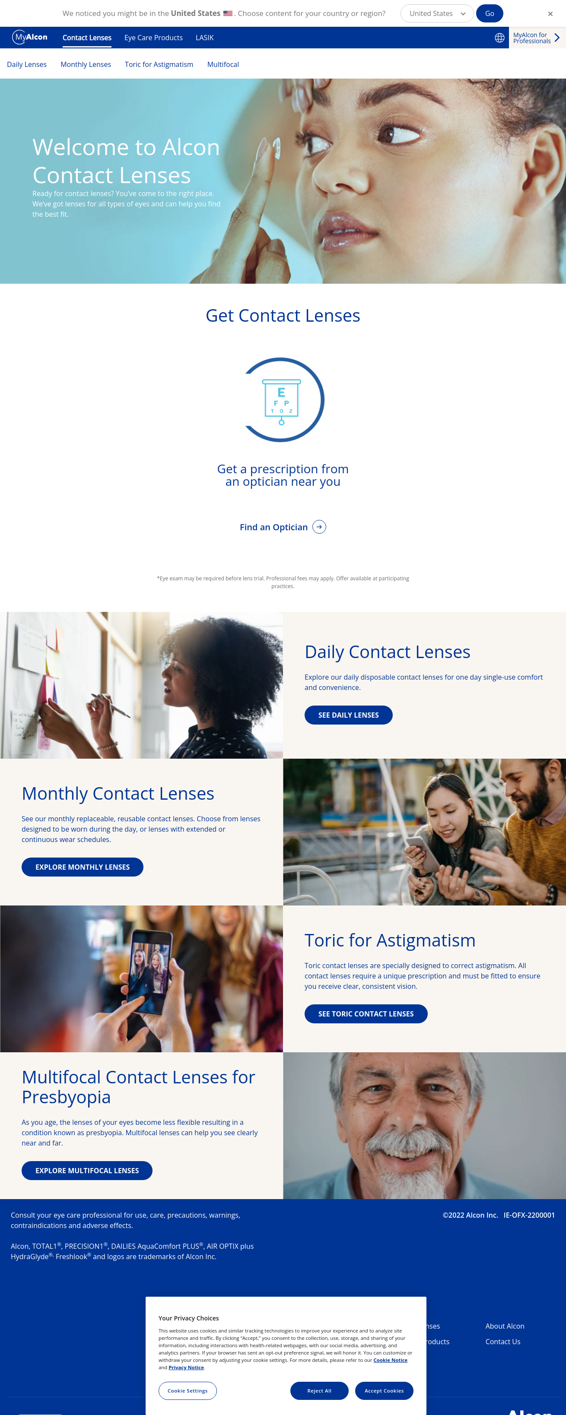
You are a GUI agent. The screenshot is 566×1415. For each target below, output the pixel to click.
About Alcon (505, 1326)
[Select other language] (500, 38)
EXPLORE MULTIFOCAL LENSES (87, 1170)
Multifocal (223, 64)
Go (489, 13)
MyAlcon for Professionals (532, 38)
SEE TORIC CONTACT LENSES (366, 1014)
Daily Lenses (27, 64)
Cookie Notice (390, 1360)
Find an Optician (275, 527)
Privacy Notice (186, 1367)
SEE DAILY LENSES (348, 715)
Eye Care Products (153, 37)
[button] (437, 13)
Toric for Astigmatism (159, 64)
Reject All (319, 1390)
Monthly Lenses (85, 64)
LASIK (205, 37)
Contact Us (503, 1341)
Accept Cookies (384, 1390)
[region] (286, 1356)
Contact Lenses (87, 37)
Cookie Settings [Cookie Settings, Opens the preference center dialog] (188, 1390)
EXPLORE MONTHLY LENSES (82, 867)
